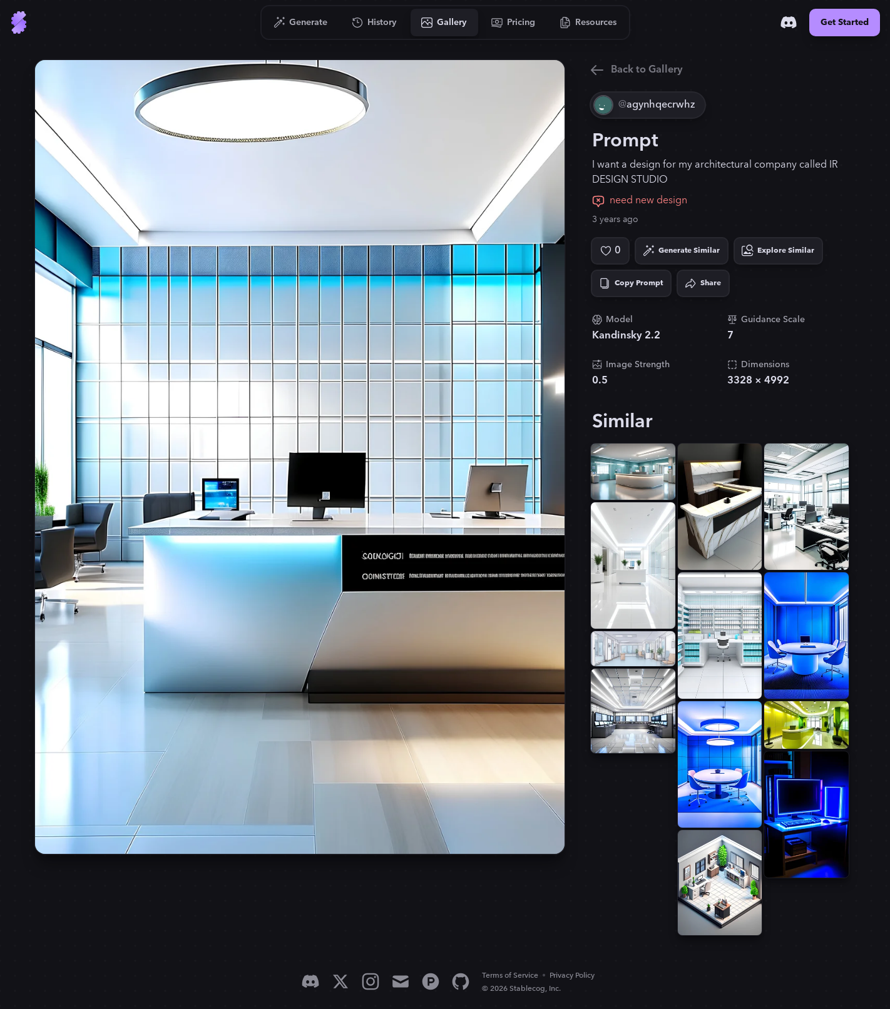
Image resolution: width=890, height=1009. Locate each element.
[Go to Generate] (301, 22)
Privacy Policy (572, 975)
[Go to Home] (19, 22)
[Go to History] (374, 22)
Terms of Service (510, 975)
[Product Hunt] (431, 981)
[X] (340, 981)
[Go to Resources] (588, 22)
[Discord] (788, 22)
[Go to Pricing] (513, 22)
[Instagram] (370, 981)
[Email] (401, 981)
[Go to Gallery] (444, 22)
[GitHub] (461, 981)
